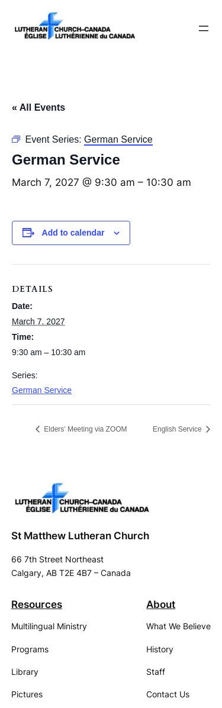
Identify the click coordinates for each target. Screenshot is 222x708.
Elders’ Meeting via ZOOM (84, 429)
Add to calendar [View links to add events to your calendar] (73, 232)
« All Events (38, 107)
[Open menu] (204, 28)
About (160, 604)
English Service (178, 429)
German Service (42, 390)
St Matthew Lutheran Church (80, 536)
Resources (36, 604)
